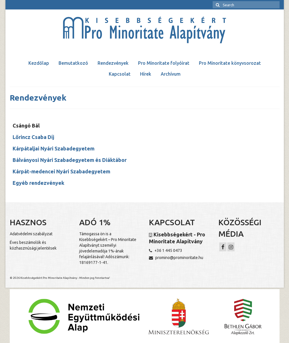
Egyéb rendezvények (38, 183)
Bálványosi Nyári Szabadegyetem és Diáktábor (70, 160)
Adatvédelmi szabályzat (31, 234)
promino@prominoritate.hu (176, 257)
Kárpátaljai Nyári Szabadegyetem (53, 148)
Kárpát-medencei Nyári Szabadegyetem (61, 171)
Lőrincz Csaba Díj (33, 137)
